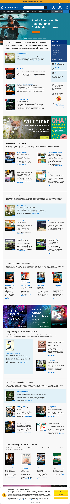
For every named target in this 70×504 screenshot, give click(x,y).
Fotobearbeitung (55, 54)
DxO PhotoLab (40, 285)
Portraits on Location (22, 406)
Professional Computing (31, 11)
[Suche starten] (45, 7)
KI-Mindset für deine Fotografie (56, 341)
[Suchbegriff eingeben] (33, 7)
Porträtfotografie (52, 406)
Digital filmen (40, 467)
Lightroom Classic (10, 285)
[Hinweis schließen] (68, 1)
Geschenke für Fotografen (57, 59)
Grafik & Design (10, 11)
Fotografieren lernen (56, 45)
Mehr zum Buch (35, 60)
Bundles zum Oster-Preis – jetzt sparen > (34, 1)
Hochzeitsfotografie (10, 467)
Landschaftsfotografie (53, 239)
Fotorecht (55, 467)
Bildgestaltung (52, 360)
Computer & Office (20, 11)
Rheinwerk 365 (57, 11)
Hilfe (63, 3)
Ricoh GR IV (20, 68)
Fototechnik (54, 47)
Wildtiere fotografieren (22, 53)
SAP (48, 11)
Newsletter (58, 3)
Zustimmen (43, 492)
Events (66, 11)
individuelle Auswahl (27, 497)
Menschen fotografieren (23, 391)
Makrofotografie (21, 220)
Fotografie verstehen (22, 171)
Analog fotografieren (53, 220)
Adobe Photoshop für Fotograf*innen (26, 84)
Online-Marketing (41, 11)
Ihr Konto (53, 3)
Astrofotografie (20, 239)
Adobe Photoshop (25, 285)
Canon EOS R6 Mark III (22, 99)
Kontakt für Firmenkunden (59, 105)
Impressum (32, 502)
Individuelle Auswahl (61, 498)
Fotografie (3, 11)
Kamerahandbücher (55, 50)
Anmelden (67, 3)
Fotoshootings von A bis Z (23, 422)
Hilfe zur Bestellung (58, 104)
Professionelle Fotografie (56, 52)
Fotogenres (54, 48)
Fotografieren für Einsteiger (55, 152)
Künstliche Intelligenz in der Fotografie (57, 56)
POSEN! (50, 422)
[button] (25, 38)
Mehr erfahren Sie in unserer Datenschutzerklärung (29, 499)
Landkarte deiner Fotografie (13, 353)
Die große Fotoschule (22, 152)
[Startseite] (10, 7)
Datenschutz (38, 502)
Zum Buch (35, 32)
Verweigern (38, 497)
